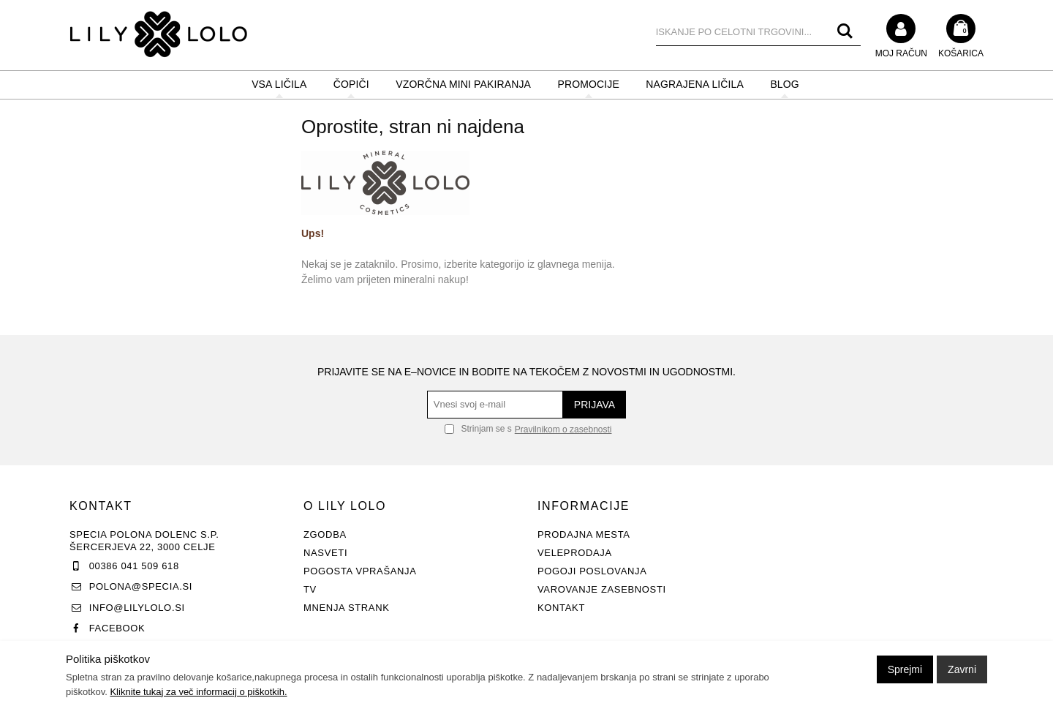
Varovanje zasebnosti (601, 589)
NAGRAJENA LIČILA (695, 84)
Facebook (117, 628)
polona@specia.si (140, 586)
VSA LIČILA (279, 84)
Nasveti (325, 552)
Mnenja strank (346, 607)
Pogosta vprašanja (360, 571)
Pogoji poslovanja (592, 571)
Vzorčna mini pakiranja (463, 84)
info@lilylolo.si (137, 607)
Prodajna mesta (583, 534)
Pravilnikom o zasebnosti (563, 429)
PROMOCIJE (588, 84)
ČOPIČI (351, 84)
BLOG (784, 84)
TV (310, 589)
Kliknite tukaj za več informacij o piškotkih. (198, 691)
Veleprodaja (574, 552)
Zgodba (325, 534)
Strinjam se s (478, 429)
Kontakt (561, 607)
